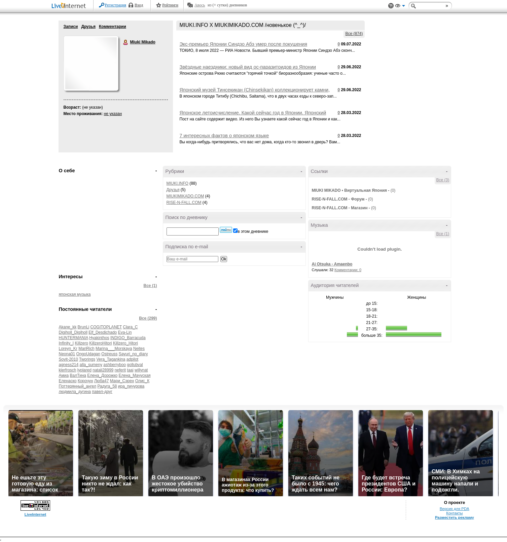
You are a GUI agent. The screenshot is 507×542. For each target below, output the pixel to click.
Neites (139, 348)
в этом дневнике (253, 231)
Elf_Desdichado (102, 332)
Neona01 (67, 354)
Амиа (64, 375)
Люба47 (101, 380)
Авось (199, 5)
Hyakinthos (99, 337)
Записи (71, 26)
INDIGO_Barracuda (128, 337)
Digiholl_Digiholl (73, 332)
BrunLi (83, 327)
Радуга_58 (107, 386)
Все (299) (148, 318)
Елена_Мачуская (135, 375)
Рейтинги (170, 5)
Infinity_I (66, 343)
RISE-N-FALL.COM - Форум (338, 199)
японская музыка (75, 294)
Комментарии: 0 (347, 270)
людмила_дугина (75, 391)
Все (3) (442, 180)
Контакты (454, 513)
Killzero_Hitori (125, 343)
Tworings (87, 359)
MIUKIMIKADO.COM (185, 196)
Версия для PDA (454, 509)
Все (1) (150, 285)
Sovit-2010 (68, 359)
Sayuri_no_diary (133, 354)
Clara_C (130, 327)
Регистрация (115, 5)
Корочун (85, 380)
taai (130, 370)
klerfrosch (67, 370)
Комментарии (112, 26)
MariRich (86, 348)
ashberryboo (114, 364)
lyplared (84, 370)
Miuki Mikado (126, 42)
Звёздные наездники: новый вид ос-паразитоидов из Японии (248, 67)
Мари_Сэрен (122, 380)
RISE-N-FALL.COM (184, 202)
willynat (141, 370)
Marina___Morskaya (114, 348)
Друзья (88, 26)
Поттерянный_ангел (78, 386)
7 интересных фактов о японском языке (224, 135)
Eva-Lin (125, 332)
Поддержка (391, 6)
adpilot (132, 359)
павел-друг (102, 391)
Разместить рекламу (454, 517)
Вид (400, 6)
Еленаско (68, 380)
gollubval (135, 364)
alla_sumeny (91, 364)
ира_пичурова (131, 386)
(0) (393, 190)
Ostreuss (109, 354)
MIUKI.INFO (177, 183)
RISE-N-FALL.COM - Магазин (340, 208)
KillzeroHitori (100, 343)
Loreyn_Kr (68, 348)
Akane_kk (68, 327)
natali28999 (103, 370)
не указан (113, 113)
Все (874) (354, 33)
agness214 (69, 364)
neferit (120, 370)
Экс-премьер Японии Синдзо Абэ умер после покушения (243, 44)
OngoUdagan (88, 354)
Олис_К (142, 380)
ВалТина (78, 375)
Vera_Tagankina (110, 359)
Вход (139, 5)
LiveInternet (70, 6)
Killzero (81, 343)
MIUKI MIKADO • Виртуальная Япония (349, 190)
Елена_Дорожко (102, 375)
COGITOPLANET (106, 327)
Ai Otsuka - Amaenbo (332, 264)
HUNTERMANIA (73, 337)
